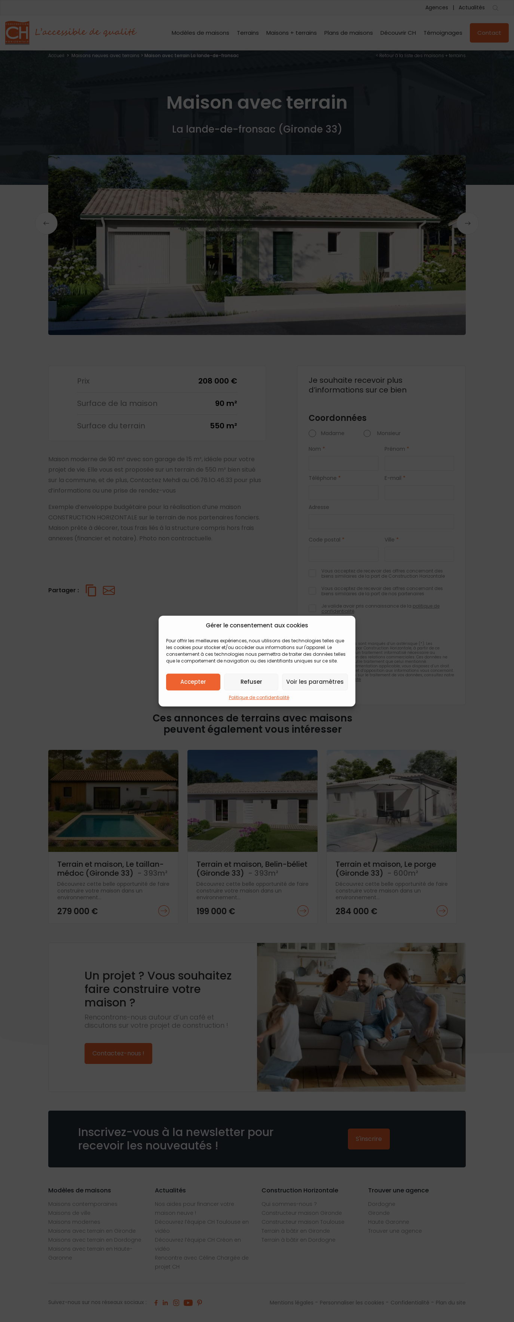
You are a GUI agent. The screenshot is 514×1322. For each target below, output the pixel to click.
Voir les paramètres (315, 682)
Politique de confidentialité (259, 697)
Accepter (193, 682)
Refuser (251, 682)
